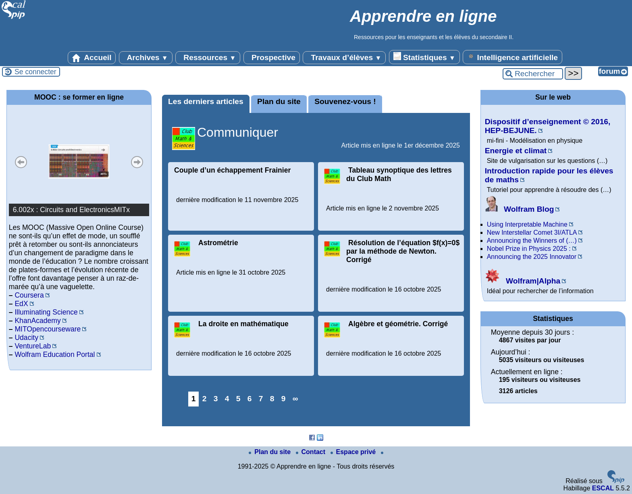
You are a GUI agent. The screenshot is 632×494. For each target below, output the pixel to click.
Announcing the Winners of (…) (532, 240)
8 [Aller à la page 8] (272, 398)
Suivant (137, 162)
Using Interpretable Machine (527, 224)
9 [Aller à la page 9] (283, 398)
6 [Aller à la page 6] (249, 398)
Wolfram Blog (519, 209)
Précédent (21, 162)
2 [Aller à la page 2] (204, 398)
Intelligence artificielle (512, 57)
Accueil (92, 57)
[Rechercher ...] (533, 73)
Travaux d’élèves (344, 57)
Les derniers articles (205, 101)
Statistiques (424, 57)
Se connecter (35, 72)
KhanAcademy (37, 321)
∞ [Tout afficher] (295, 398)
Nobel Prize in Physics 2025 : (529, 248)
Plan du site (279, 101)
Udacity (26, 338)
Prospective (271, 57)
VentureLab (33, 346)
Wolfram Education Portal (55, 354)
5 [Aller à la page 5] (238, 398)
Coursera (29, 295)
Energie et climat (516, 150)
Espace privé (354, 451)
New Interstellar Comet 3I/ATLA (532, 232)
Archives (145, 57)
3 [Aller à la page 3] (216, 398)
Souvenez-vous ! (345, 101)
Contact (311, 451)
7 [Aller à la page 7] (261, 398)
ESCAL (603, 488)
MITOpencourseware (48, 329)
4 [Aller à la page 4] (227, 398)
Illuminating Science (46, 312)
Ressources (208, 57)
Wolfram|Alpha (522, 281)
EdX (21, 304)
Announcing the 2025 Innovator (531, 256)
